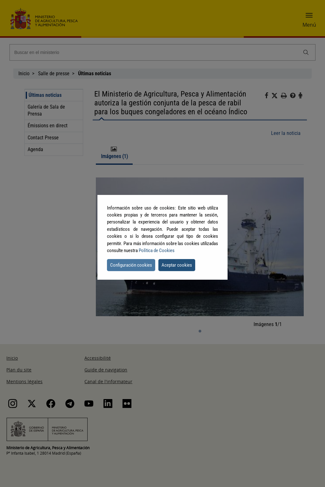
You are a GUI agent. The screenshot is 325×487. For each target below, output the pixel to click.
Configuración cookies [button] (131, 265)
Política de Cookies (157, 250)
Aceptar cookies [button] (177, 265)
